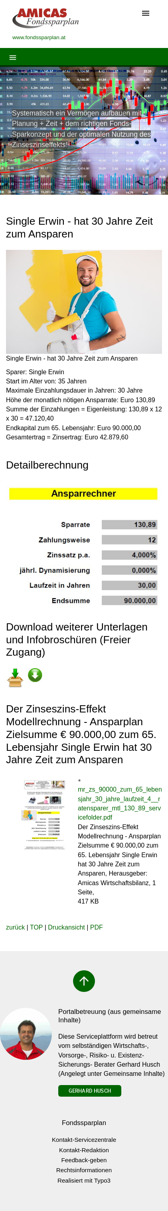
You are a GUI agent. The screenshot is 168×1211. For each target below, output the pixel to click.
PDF (96, 927)
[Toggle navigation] (146, 13)
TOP (36, 927)
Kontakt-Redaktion (84, 1150)
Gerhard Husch (90, 1090)
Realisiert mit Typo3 (84, 1180)
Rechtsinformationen (84, 1170)
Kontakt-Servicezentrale (84, 1139)
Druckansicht (66, 927)
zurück (15, 927)
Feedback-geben (84, 1160)
